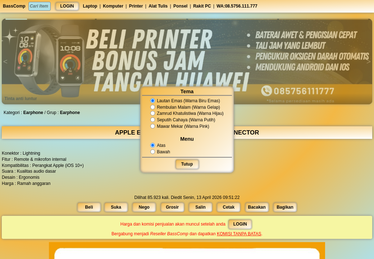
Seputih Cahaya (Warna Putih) (183, 119)
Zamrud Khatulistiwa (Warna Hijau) (187, 113)
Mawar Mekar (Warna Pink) (180, 126)
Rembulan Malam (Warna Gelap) (185, 107)
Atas (158, 145)
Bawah (160, 151)
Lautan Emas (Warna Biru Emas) (185, 100)
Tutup (187, 164)
